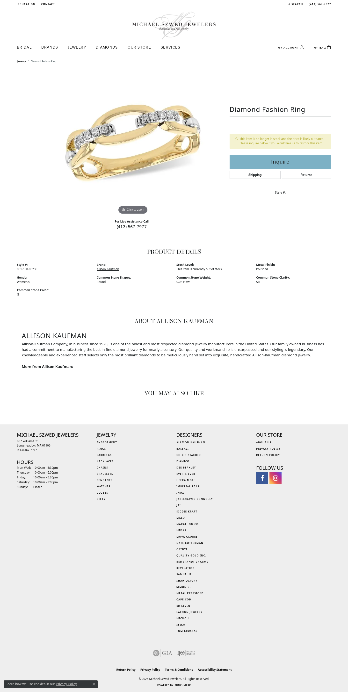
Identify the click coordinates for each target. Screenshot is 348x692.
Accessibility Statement (215, 670)
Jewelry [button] (77, 47)
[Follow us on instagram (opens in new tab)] (275, 478)
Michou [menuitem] (182, 618)
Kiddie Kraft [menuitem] (186, 511)
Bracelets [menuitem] (105, 474)
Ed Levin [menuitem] (183, 605)
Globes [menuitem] (102, 492)
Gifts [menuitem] (101, 499)
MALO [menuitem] (180, 517)
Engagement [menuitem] (107, 442)
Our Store (139, 47)
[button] (26, 4)
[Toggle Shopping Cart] (322, 47)
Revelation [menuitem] (185, 568)
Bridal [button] (24, 47)
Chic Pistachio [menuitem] (188, 455)
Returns (306, 174)
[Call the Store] (27, 450)
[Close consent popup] (94, 684)
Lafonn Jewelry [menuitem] (189, 612)
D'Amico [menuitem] (182, 461)
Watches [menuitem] (103, 486)
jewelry (21, 61)
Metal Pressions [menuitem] (190, 593)
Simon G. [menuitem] (183, 587)
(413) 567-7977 (132, 226)
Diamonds (107, 47)
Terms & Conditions (179, 670)
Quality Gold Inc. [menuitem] (191, 555)
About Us (263, 442)
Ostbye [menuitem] (182, 549)
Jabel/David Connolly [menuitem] (194, 499)
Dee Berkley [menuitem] (186, 467)
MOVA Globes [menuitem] (187, 536)
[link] (47, 4)
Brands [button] (49, 47)
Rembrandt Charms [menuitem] (192, 561)
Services (170, 47)
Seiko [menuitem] (180, 624)
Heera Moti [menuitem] (185, 480)
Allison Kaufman (108, 269)
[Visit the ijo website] (186, 653)
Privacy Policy (268, 448)
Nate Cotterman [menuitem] (189, 543)
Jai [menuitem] (178, 505)
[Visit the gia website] (162, 653)
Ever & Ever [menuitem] (185, 474)
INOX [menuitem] (180, 492)
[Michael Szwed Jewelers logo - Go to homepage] (174, 25)
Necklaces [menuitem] (105, 461)
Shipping (255, 174)
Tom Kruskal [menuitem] (186, 631)
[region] (132, 143)
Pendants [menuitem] (104, 480)
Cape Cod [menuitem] (183, 599)
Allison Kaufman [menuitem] (190, 442)
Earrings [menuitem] (104, 455)
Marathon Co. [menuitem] (188, 524)
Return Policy (268, 455)
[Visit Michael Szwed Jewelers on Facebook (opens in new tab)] (262, 478)
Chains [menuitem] (102, 467)
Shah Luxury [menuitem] (186, 580)
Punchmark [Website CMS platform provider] (183, 685)
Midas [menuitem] (181, 530)
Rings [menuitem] (101, 448)
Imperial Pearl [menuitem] (188, 486)
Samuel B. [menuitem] (184, 574)
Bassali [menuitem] (182, 448)
